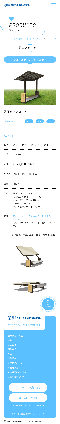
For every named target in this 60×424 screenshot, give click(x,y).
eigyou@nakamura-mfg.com (28, 405)
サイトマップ (38, 414)
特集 (10, 340)
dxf (29, 121)
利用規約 (11, 414)
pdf (50, 121)
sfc (39, 121)
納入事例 (12, 344)
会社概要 (14, 367)
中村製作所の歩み (18, 372)
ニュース (12, 353)
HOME (6, 38)
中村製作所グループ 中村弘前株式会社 (24, 325)
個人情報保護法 (24, 414)
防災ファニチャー (34, 38)
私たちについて (17, 377)
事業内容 (12, 349)
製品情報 (18, 38)
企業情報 (12, 358)
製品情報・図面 (15, 335)
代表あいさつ (16, 363)
